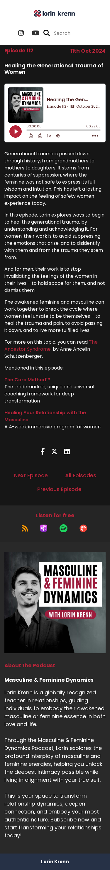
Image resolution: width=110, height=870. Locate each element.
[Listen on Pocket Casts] (83, 528)
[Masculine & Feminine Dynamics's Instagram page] (21, 33)
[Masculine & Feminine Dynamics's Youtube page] (32, 33)
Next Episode (31, 475)
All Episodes (80, 475)
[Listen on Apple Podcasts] (44, 528)
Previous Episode (59, 489)
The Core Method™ (27, 379)
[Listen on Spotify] (63, 528)
